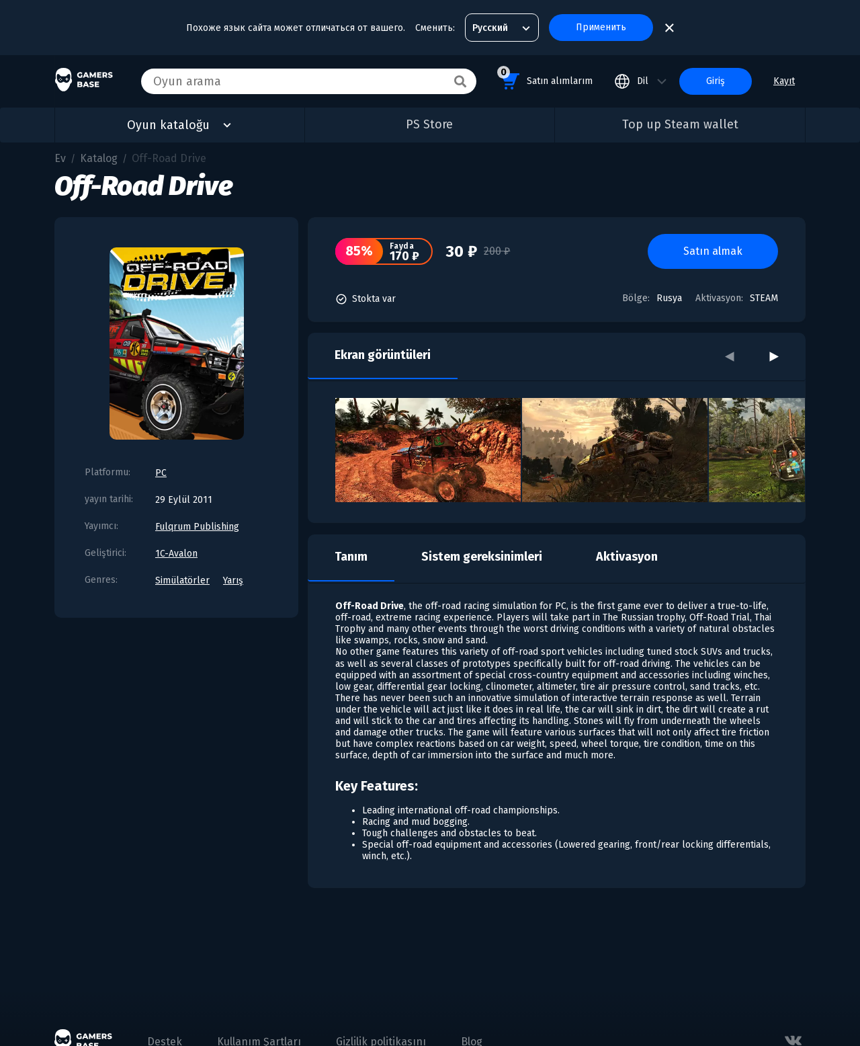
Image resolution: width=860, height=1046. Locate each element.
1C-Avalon (176, 553)
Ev (60, 158)
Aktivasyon (627, 556)
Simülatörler (182, 580)
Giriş (715, 81)
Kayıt (784, 81)
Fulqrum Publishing (197, 526)
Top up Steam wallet (680, 124)
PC (161, 473)
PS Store (429, 124)
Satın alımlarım (545, 79)
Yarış (233, 580)
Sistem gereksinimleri (481, 556)
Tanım (351, 556)
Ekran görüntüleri (383, 355)
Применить (601, 27)
